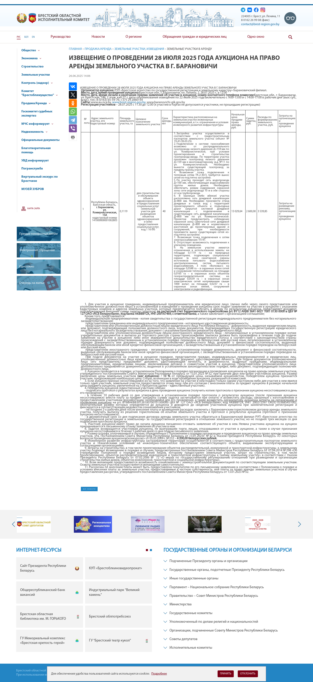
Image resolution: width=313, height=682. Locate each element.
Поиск (290, 37)
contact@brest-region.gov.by (260, 24)
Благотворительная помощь (36, 150)
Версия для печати (73, 137)
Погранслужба (32, 168)
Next (298, 524)
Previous (14, 524)
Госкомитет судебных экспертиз (36, 113)
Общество (30, 50)
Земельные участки (35, 74)
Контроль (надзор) (37, 83)
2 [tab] (151, 550)
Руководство (61, 37)
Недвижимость (34, 132)
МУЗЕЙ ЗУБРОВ (32, 189)
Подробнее (159, 673)
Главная (75, 49)
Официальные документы (40, 140)
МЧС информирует (37, 124)
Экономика (31, 58)
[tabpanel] (84, 605)
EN (33, 37)
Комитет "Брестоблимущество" (39, 93)
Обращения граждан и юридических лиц (195, 37)
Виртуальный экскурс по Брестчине (39, 179)
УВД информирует (35, 160)
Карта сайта (33, 209)
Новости (98, 37)
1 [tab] (147, 550)
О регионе (134, 37)
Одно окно (255, 37)
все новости (89, 489)
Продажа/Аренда (36, 103)
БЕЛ (26, 37)
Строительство (32, 66)
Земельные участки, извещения (139, 49)
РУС (19, 37)
